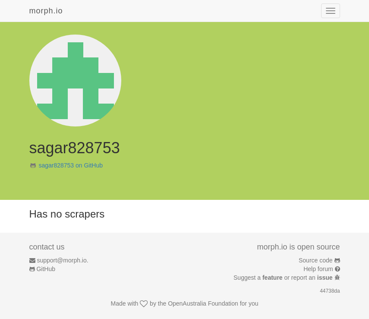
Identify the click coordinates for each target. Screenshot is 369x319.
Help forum (318, 268)
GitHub (45, 268)
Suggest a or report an (283, 277)
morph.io (46, 10)
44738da (330, 291)
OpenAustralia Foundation (203, 303)
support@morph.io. (62, 260)
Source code (316, 260)
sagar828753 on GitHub (70, 165)
